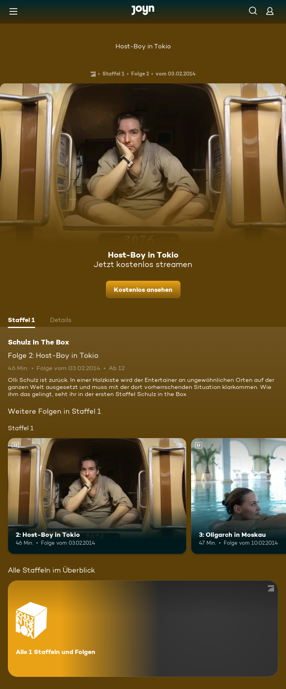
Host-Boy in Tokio (143, 46)
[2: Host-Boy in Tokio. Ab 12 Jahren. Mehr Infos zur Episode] (97, 496)
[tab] (21, 321)
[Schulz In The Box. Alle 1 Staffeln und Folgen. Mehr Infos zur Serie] (143, 628)
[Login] (269, 11)
